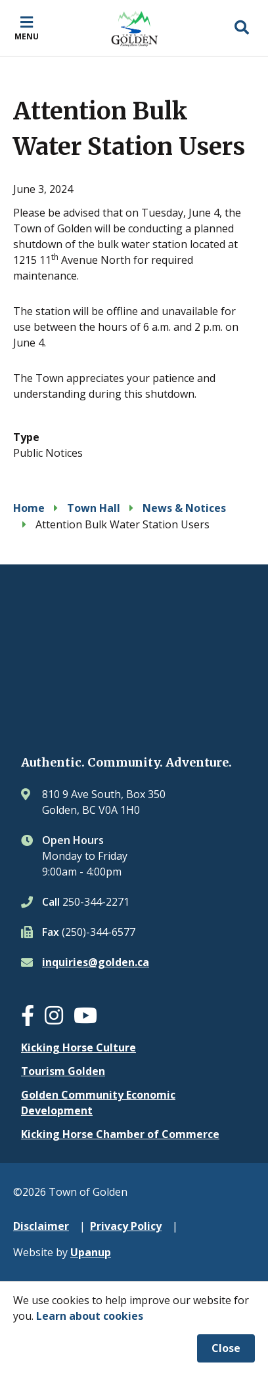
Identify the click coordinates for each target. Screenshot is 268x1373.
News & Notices (184, 508)
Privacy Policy (126, 1226)
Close (226, 1348)
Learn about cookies (89, 1316)
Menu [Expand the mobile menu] (26, 36)
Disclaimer (41, 1226)
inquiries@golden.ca (95, 962)
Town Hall (93, 508)
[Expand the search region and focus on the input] (242, 28)
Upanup (90, 1252)
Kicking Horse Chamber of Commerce (120, 1134)
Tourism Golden (63, 1071)
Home (29, 508)
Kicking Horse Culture (78, 1047)
